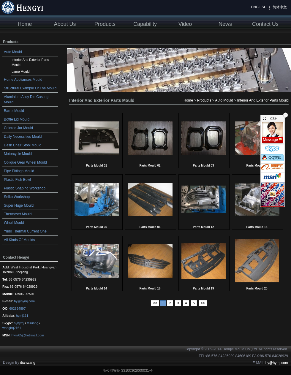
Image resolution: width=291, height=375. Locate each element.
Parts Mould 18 (149, 288)
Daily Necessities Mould (23, 137)
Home (25, 24)
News (225, 24)
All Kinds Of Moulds (19, 240)
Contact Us (265, 24)
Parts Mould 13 (256, 227)
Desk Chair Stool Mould (22, 145)
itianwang (27, 362)
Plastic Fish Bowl (17, 180)
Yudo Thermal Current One (25, 231)
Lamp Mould (21, 71)
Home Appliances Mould (23, 79)
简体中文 (280, 7)
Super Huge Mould (19, 205)
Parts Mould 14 (96, 288)
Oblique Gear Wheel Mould (25, 162)
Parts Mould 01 (96, 165)
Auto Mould (13, 52)
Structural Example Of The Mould (30, 88)
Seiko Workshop (17, 197)
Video (185, 24)
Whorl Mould (14, 223)
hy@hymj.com (24, 301)
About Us (65, 24)
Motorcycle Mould (18, 154)
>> (203, 303)
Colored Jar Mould (18, 128)
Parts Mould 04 (256, 165)
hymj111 (22, 315)
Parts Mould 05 (96, 227)
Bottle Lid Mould (16, 119)
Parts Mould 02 (149, 165)
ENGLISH (259, 7)
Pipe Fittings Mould (19, 171)
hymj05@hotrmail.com (28, 335)
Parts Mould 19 (203, 288)
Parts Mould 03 (203, 165)
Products (105, 24)
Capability (145, 24)
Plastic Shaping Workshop (24, 188)
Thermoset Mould (17, 214)
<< (155, 303)
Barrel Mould (14, 111)
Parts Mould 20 (256, 288)
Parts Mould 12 (203, 227)
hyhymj (19, 323)
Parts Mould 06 (149, 227)
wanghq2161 (11, 328)
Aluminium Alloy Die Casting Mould (26, 99)
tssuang (33, 323)
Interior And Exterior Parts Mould (30, 62)
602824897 (17, 308)
